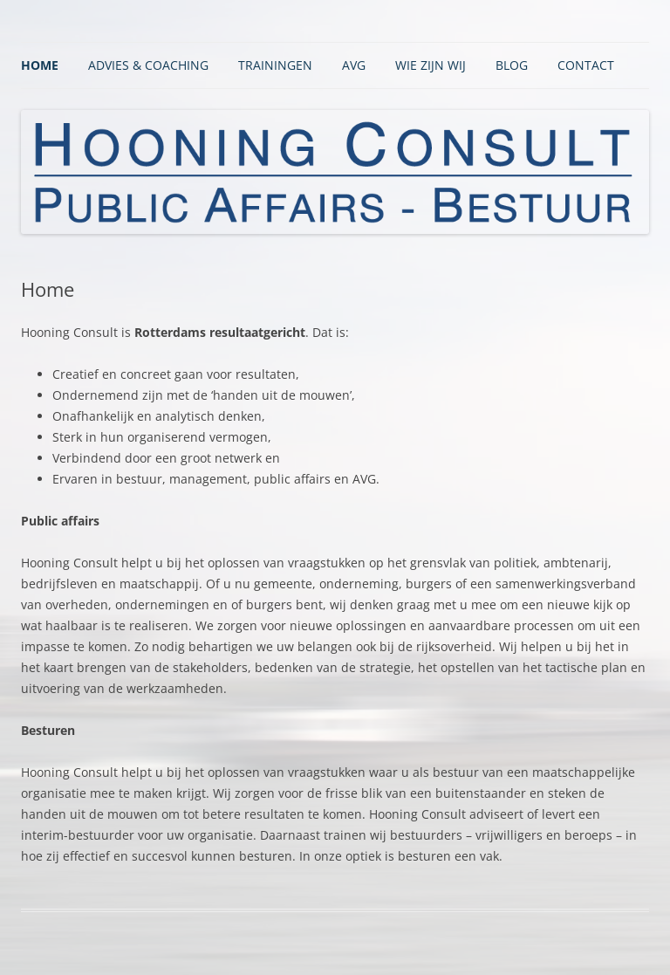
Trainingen (275, 65)
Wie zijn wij (430, 65)
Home (39, 65)
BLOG (512, 65)
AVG (354, 65)
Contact (585, 65)
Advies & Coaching (148, 65)
